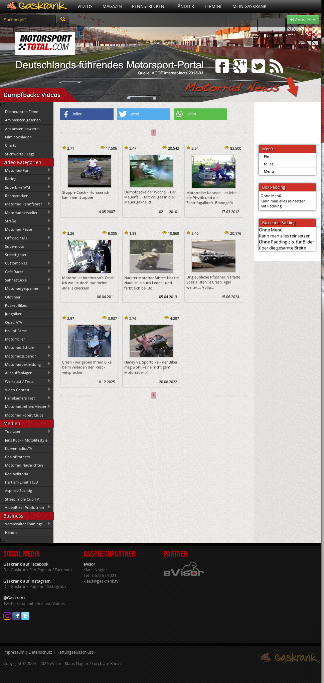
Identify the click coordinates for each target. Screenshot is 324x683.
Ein (266, 156)
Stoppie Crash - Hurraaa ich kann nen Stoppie (85, 195)
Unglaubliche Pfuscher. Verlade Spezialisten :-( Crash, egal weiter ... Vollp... (213, 282)
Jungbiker (13, 313)
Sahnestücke (25, 279)
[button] (87, 114)
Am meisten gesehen (23, 119)
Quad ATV (13, 322)
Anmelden (302, 20)
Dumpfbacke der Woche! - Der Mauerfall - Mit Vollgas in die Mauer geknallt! (150, 197)
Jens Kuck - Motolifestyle (26, 440)
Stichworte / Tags (19, 153)
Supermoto (25, 246)
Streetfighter (15, 254)
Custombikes (25, 263)
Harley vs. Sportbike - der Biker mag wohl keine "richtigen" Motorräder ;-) (150, 367)
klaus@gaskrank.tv (101, 581)
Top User (25, 431)
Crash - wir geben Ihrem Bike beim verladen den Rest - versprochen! (87, 367)
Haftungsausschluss (75, 652)
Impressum (13, 652)
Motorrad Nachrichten (24, 465)
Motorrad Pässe (25, 229)
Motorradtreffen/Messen (25, 406)
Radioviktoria (16, 473)
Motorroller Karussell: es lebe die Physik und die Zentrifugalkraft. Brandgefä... (211, 197)
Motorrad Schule (25, 347)
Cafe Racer (25, 271)
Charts (10, 145)
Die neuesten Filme (21, 111)
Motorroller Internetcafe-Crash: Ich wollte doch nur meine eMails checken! (89, 282)
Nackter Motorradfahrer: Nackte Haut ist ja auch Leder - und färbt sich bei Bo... (151, 282)
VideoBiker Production (25, 507)
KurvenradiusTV (18, 448)
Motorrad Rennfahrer (25, 204)
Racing (25, 178)
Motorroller (15, 339)
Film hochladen (18, 136)
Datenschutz (40, 652)
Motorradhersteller (25, 212)
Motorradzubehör (25, 356)
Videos (85, 6)
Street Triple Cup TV (22, 499)
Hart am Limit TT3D (21, 482)
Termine (213, 6)
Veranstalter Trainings (25, 524)
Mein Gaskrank (249, 6)
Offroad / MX (25, 237)
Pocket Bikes (16, 305)
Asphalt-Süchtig (18, 490)
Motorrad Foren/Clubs (24, 415)
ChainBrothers (17, 456)
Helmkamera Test (25, 398)
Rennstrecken (148, 6)
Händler (184, 6)
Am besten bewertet (22, 128)
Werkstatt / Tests (25, 381)
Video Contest (25, 389)
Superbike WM (25, 187)
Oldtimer (12, 296)
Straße (25, 220)
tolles (268, 163)
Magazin (112, 6)
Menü (269, 171)
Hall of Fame (16, 330)
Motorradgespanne (25, 288)
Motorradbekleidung (25, 364)
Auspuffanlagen (25, 373)
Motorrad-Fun (25, 170)
